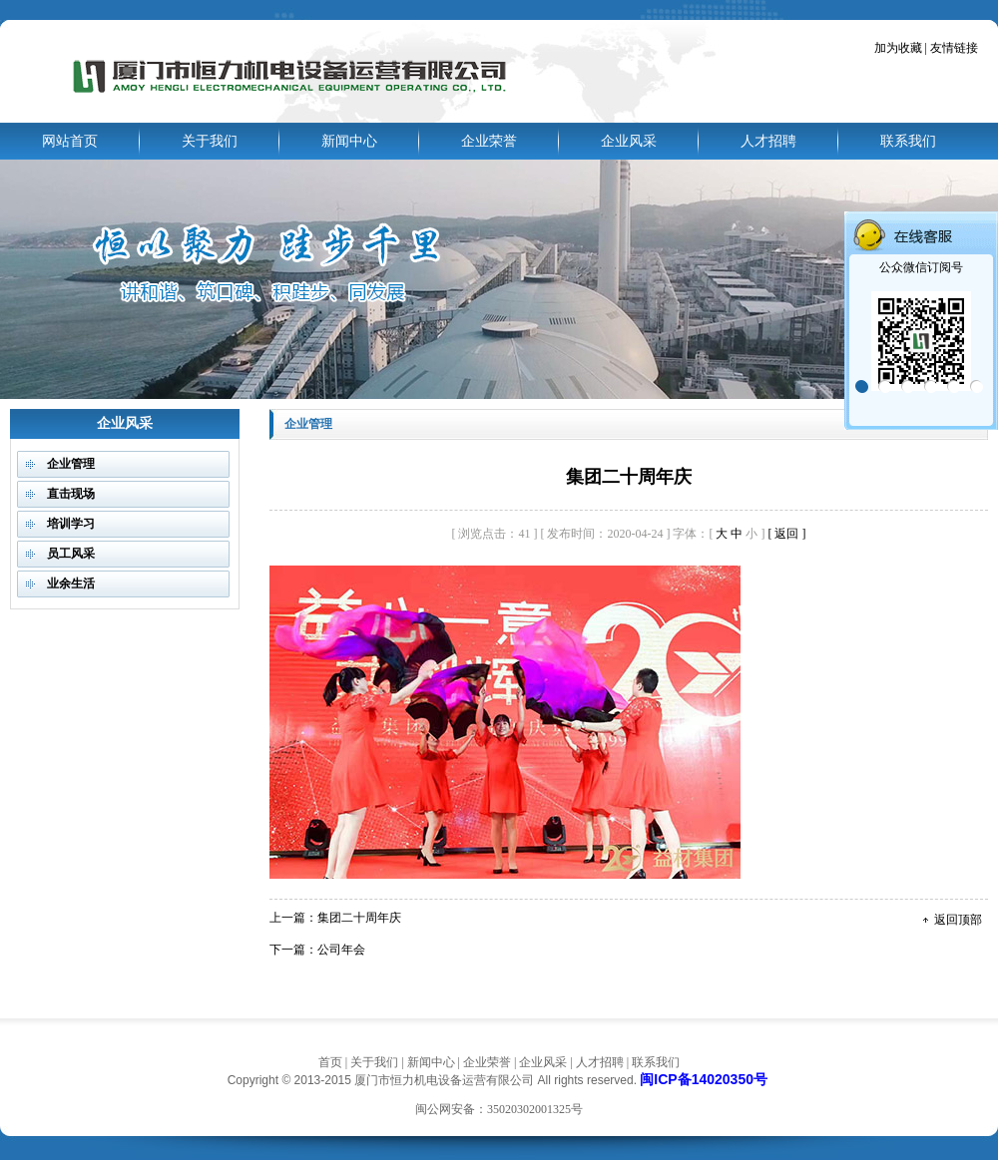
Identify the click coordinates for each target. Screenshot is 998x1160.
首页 (330, 1062)
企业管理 (71, 464)
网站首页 (70, 141)
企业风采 (629, 141)
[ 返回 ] (786, 534)
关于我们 (210, 141)
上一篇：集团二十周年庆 (335, 918)
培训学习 (71, 524)
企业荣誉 (489, 141)
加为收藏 (898, 48)
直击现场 (71, 494)
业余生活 (71, 583)
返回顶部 (958, 920)
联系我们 (908, 141)
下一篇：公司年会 (317, 950)
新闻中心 (349, 141)
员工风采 (71, 554)
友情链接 (952, 48)
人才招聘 (768, 141)
